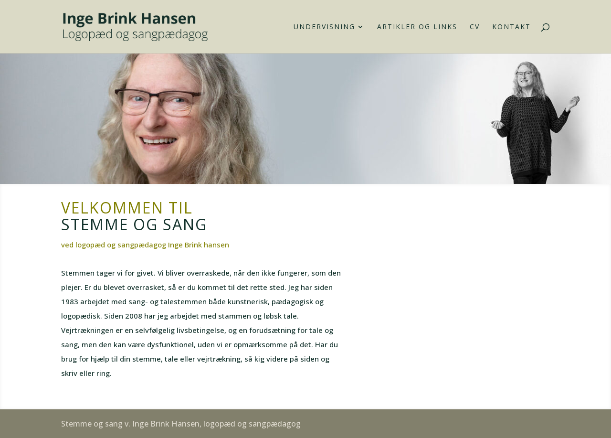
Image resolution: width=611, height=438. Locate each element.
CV (475, 27)
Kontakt (511, 27)
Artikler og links (417, 27)
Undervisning (324, 27)
